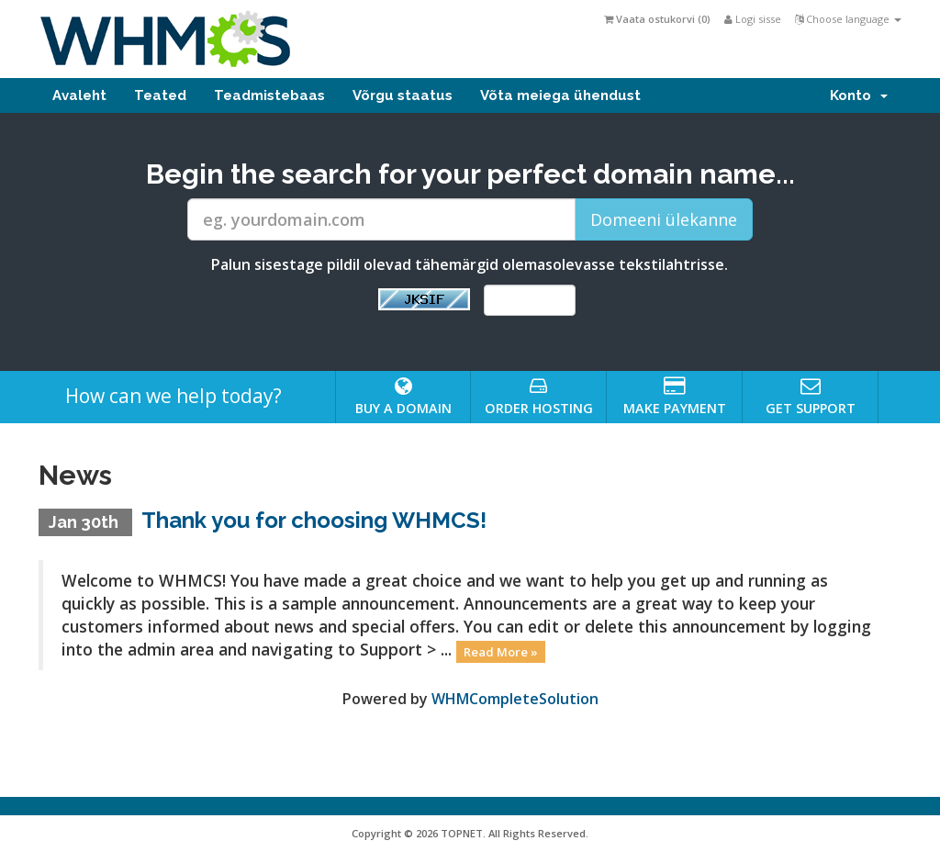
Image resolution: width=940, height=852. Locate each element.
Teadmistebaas (269, 95)
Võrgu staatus (402, 95)
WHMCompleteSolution (515, 699)
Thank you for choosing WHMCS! (314, 520)
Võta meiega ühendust (560, 95)
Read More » (501, 651)
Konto (859, 95)
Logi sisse (752, 19)
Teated (160, 95)
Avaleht (79, 95)
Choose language (848, 19)
